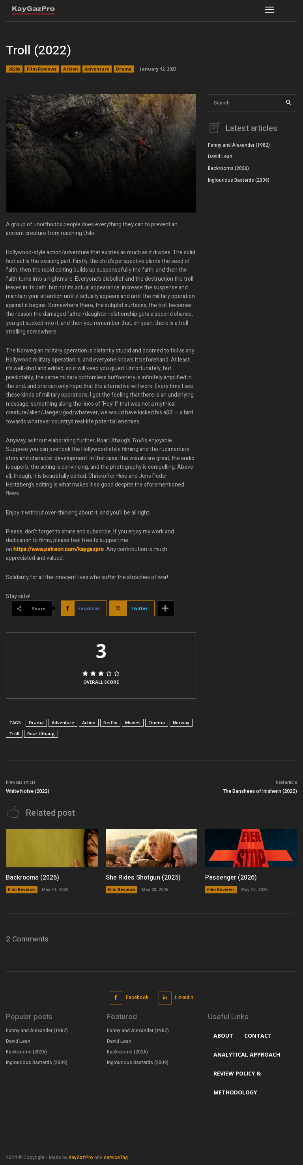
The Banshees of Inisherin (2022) (260, 791)
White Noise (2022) (27, 791)
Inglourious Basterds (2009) (238, 179)
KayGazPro (81, 1157)
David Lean (220, 156)
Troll (14, 733)
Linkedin (184, 997)
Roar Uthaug (41, 733)
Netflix (110, 722)
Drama (124, 69)
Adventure (97, 69)
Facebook (137, 997)
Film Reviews (41, 69)
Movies (132, 722)
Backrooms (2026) (228, 167)
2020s (14, 69)
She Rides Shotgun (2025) (143, 877)
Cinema (156, 722)
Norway (181, 722)
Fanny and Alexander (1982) (239, 144)
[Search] (288, 103)
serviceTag (116, 1157)
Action (70, 69)
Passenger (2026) (230, 877)
